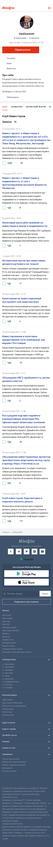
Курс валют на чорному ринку (14, 706)
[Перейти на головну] (8, 8)
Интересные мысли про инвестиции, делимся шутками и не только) (24, 262)
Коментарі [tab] (17, 107)
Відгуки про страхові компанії (14, 762)
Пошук (45, 594)
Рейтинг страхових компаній (13, 765)
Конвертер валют (9, 643)
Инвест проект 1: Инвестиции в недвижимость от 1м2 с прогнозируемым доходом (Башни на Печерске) (24, 183)
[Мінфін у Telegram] (18, 551)
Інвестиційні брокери (10, 631)
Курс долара (7, 618)
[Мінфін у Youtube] (42, 551)
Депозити (6, 637)
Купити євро (7, 712)
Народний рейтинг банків (12, 649)
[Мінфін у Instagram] (34, 551)
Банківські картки (9, 627)
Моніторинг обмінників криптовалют (16, 652)
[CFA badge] (8, 781)
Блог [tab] (5, 108)
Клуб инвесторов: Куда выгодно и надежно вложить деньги (22, 500)
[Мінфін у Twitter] (26, 551)
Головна (5, 532)
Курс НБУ (6, 624)
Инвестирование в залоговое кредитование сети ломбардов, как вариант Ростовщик (23, 340)
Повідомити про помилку (26, 602)
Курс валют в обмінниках (12, 703)
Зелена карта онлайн (11, 759)
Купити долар (7, 709)
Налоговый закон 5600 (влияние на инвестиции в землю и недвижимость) (24, 224)
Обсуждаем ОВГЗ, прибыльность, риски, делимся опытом (26, 379)
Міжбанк (5, 634)
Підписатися (20, 49)
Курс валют (6, 615)
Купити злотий (8, 715)
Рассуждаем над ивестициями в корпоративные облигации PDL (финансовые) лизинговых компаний (23, 419)
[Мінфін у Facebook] (11, 551)
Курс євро (6, 621)
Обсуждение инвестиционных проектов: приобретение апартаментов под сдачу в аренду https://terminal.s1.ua (26, 460)
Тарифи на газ (8, 640)
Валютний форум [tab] (36, 107)
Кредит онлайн (8, 646)
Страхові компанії (9, 771)
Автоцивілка (7, 768)
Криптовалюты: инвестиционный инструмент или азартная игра (21, 300)
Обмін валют (7, 700)
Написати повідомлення (45, 50)
